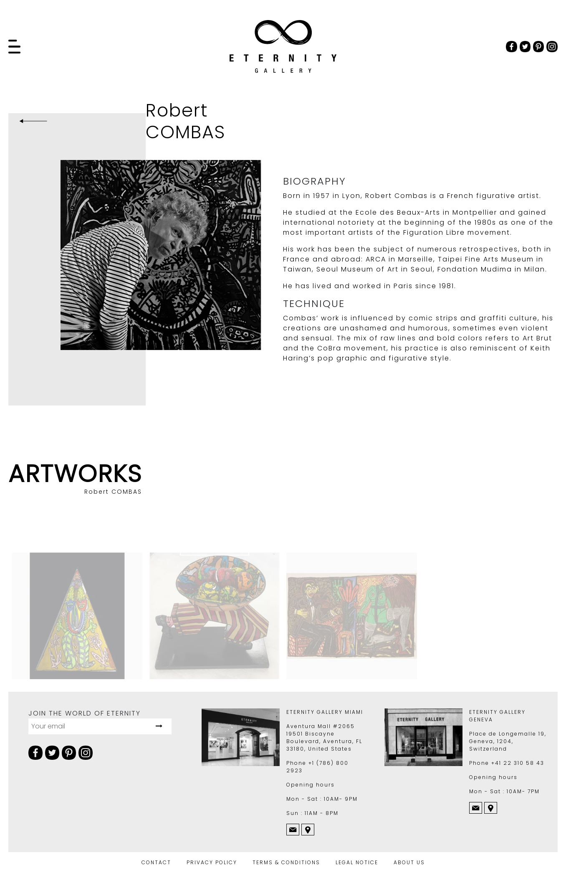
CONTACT (156, 862)
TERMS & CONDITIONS (286, 862)
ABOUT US (409, 862)
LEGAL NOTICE (357, 862)
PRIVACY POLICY (212, 862)
